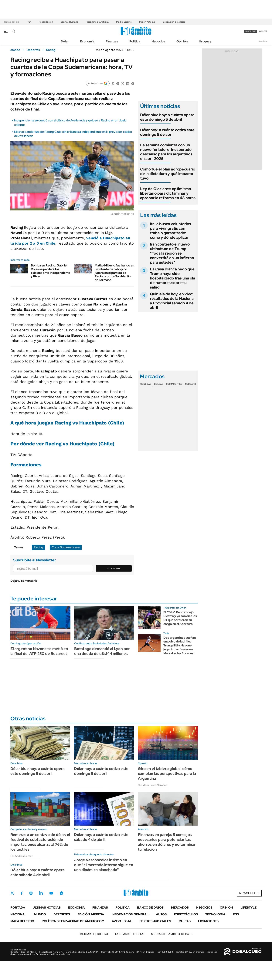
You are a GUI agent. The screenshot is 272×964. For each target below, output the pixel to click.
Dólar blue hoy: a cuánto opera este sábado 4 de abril (37, 872)
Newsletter (263, 41)
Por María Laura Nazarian (152, 785)
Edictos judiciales (155, 921)
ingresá (263, 31)
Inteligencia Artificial (97, 22)
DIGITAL (94, 934)
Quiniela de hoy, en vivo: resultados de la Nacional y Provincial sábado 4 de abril (172, 301)
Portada (17, 908)
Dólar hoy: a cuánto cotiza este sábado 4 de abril (101, 837)
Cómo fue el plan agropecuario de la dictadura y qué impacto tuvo (167, 174)
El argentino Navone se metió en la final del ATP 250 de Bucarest (39, 651)
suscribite (250, 31)
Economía (87, 41)
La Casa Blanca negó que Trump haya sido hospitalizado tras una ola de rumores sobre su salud (172, 278)
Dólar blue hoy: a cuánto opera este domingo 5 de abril (167, 117)
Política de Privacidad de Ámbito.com (73, 921)
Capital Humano (69, 22)
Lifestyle (248, 908)
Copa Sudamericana (66, 547)
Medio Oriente (124, 22)
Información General (130, 914)
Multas (184, 921)
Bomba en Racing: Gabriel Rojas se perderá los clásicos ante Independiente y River (50, 270)
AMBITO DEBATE (172, 934)
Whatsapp (61, 893)
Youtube (51, 893)
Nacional (18, 914)
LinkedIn (41, 893)
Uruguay (205, 41)
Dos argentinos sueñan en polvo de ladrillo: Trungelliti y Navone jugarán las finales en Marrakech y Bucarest (179, 645)
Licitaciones (208, 921)
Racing (51, 49)
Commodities (174, 384)
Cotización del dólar (174, 22)
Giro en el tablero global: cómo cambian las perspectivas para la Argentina (167, 773)
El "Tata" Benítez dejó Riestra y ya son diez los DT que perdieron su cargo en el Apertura (180, 618)
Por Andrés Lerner (21, 856)
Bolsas (158, 384)
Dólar (65, 41)
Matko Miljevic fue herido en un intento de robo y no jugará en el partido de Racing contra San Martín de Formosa (114, 272)
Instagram (31, 893)
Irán (29, 22)
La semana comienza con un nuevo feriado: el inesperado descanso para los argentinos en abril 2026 (166, 152)
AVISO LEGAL (122, 921)
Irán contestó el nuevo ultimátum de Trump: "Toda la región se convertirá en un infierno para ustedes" (172, 253)
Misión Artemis (147, 22)
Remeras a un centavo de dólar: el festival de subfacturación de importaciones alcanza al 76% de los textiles (40, 842)
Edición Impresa (90, 914)
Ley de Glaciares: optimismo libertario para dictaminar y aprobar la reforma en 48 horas (168, 193)
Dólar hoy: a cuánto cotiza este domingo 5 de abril (167, 132)
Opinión (182, 41)
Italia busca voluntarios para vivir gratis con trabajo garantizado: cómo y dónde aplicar (170, 230)
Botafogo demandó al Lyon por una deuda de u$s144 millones (102, 651)
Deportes (33, 49)
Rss (236, 914)
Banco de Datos (150, 908)
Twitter (12, 893)
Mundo (40, 914)
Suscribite (114, 568)
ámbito (15, 49)
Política (134, 41)
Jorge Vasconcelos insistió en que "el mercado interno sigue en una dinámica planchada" (103, 864)
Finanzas (112, 41)
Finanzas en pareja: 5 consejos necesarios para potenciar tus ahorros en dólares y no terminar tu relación (167, 842)
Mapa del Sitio (22, 921)
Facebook (22, 893)
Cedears (190, 384)
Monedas (145, 384)
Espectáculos (186, 914)
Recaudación (46, 22)
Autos (161, 914)
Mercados (180, 908)
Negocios (158, 41)
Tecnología (215, 914)
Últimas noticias (47, 908)
